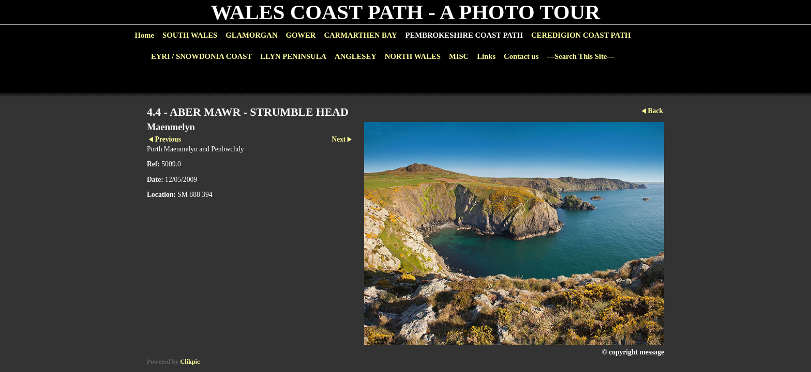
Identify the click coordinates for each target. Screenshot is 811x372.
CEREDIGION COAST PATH (580, 35)
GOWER (301, 35)
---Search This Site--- (580, 56)
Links (486, 56)
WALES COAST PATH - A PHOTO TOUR (405, 12)
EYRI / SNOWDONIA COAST (201, 56)
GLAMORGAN (251, 35)
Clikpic (190, 361)
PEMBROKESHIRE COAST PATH (464, 35)
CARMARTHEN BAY (360, 35)
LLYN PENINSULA (293, 56)
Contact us (521, 56)
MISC (459, 56)
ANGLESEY (356, 56)
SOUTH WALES (189, 35)
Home (144, 35)
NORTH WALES (413, 56)
